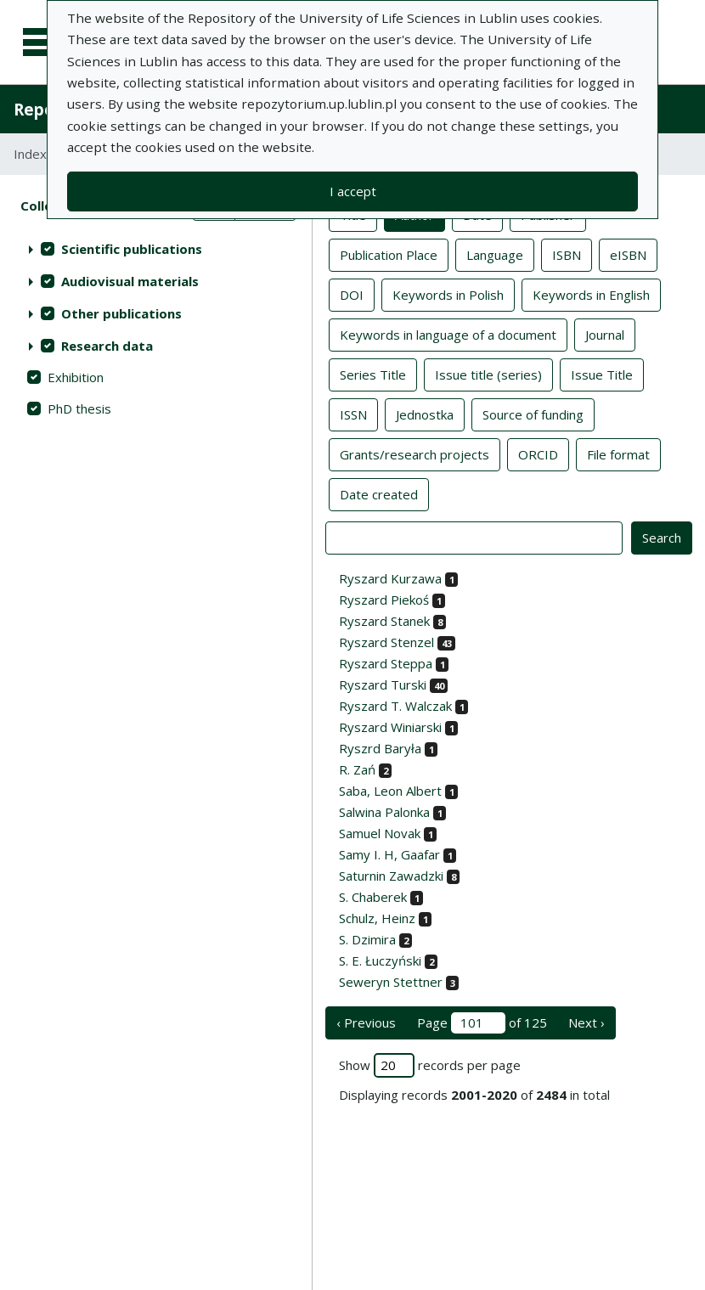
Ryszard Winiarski (390, 726)
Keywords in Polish (448, 293)
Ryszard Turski (382, 684)
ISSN (353, 413)
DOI (352, 293)
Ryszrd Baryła (380, 748)
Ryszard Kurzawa (390, 578)
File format (618, 453)
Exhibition (76, 377)
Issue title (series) (488, 373)
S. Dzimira (367, 939)
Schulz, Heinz (377, 918)
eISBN (628, 254)
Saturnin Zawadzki (391, 875)
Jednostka (425, 413)
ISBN (566, 254)
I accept (353, 191)
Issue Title (602, 373)
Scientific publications (131, 248)
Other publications (121, 313)
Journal (604, 333)
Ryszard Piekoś (384, 599)
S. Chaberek (373, 896)
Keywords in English (591, 293)
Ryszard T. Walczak (395, 705)
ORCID (538, 453)
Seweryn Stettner (391, 981)
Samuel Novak (379, 833)
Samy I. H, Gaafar (389, 854)
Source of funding (533, 413)
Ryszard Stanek (384, 620)
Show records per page (430, 1065)
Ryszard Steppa (385, 663)
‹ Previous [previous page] (366, 1022)
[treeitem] (155, 249)
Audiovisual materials (130, 281)
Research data (107, 345)
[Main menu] (44, 42)
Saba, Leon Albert (390, 790)
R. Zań (357, 769)
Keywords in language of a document (448, 333)
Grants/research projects (414, 453)
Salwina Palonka (384, 811)
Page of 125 (482, 1023)
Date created (379, 493)
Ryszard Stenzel (386, 642)
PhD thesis (79, 408)
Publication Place (388, 254)
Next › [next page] (586, 1022)
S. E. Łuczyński (380, 960)
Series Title (373, 373)
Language (494, 254)
